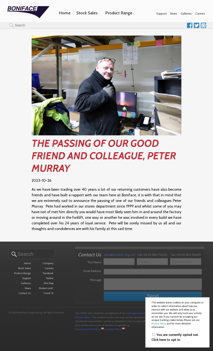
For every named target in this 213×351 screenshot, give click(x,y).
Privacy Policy (82, 317)
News (173, 13)
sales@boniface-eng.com (120, 254)
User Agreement (135, 313)
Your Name (94, 262)
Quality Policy (113, 329)
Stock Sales (87, 12)
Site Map (48, 283)
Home (65, 12)
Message (95, 280)
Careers (200, 13)
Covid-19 (48, 293)
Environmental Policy (88, 329)
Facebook (48, 273)
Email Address (92, 271)
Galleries (186, 13)
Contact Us (24, 293)
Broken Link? (46, 288)
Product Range (118, 12)
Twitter (49, 278)
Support (161, 13)
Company (48, 263)
